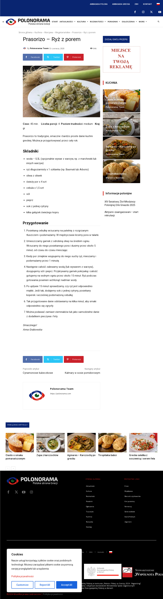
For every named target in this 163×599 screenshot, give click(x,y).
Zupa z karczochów (118, 126)
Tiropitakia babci (116, 173)
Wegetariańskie (62, 32)
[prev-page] (8, 468)
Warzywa (48, 32)
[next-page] (13, 468)
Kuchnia (38, 32)
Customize (22, 585)
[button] (158, 22)
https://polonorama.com (60, 394)
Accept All (66, 585)
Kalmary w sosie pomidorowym (82, 372)
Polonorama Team (39, 48)
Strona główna (25, 32)
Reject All (45, 585)
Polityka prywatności (22, 576)
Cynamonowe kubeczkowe (38, 372)
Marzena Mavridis (115, 177)
